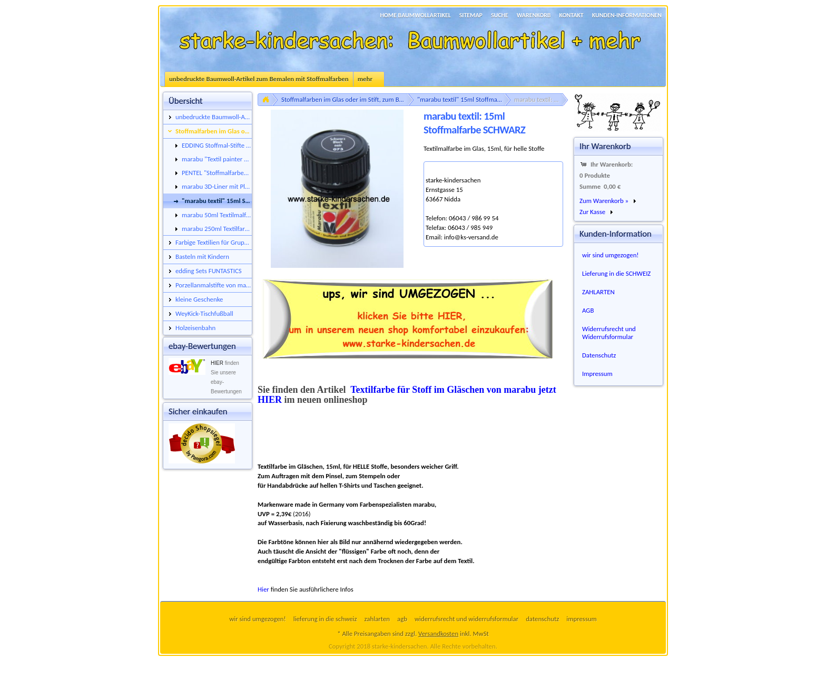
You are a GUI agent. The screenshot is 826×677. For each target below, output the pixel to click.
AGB (588, 310)
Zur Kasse (592, 212)
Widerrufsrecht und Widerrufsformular (609, 333)
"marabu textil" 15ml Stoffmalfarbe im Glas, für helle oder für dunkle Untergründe (464, 99)
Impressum (597, 374)
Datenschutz (599, 355)
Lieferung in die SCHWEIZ (616, 273)
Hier (263, 589)
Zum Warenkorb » (603, 201)
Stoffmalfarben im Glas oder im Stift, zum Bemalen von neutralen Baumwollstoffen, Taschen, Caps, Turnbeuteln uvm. (347, 99)
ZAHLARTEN (598, 292)
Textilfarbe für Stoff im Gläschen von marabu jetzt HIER (407, 394)
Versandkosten (438, 633)
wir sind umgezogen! (610, 255)
